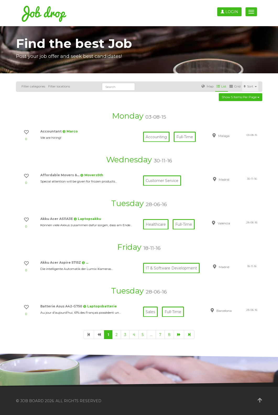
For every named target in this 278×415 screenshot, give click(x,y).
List (221, 86)
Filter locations (59, 86)
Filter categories (33, 86)
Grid (235, 86)
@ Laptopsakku (87, 219)
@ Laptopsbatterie (100, 306)
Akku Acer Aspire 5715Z (61, 262)
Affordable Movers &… (60, 175)
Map (207, 86)
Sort (250, 86)
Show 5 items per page (240, 97)
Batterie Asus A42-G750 (61, 306)
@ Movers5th (91, 175)
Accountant (51, 131)
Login (229, 11)
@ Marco (70, 131)
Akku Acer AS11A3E (57, 219)
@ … (85, 262)
